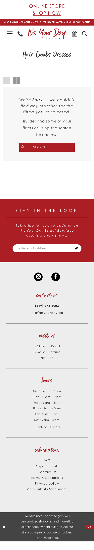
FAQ (47, 469)
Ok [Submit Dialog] (88, 535)
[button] (9, 37)
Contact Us (47, 480)
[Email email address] (47, 254)
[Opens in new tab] (74, 37)
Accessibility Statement (47, 498)
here (55, 546)
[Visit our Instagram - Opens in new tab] (38, 284)
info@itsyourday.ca (47, 321)
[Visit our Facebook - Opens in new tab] (56, 284)
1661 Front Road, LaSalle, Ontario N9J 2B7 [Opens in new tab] (47, 360)
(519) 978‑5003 (47, 314)
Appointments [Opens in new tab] (47, 474)
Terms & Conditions (47, 486)
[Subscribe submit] (81, 254)
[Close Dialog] (4, 535)
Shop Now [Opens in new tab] (47, 13)
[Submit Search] (25, 151)
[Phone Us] (20, 37)
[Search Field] (47, 151)
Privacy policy (47, 492)
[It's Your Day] (47, 38)
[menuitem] (9, 37)
